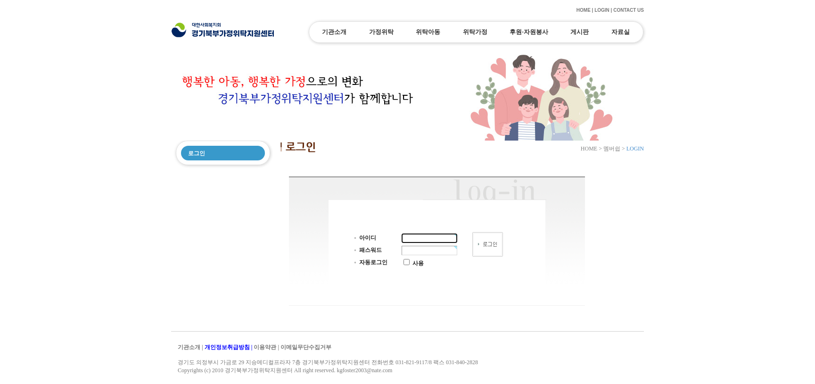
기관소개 (334, 31)
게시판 (579, 31)
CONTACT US (628, 10)
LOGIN (601, 10)
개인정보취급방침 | (229, 347)
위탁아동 (428, 31)
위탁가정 (475, 31)
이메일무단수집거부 (305, 347)
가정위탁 (381, 31)
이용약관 (265, 347)
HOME (583, 10)
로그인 (196, 153)
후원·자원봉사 (529, 31)
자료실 (620, 31)
